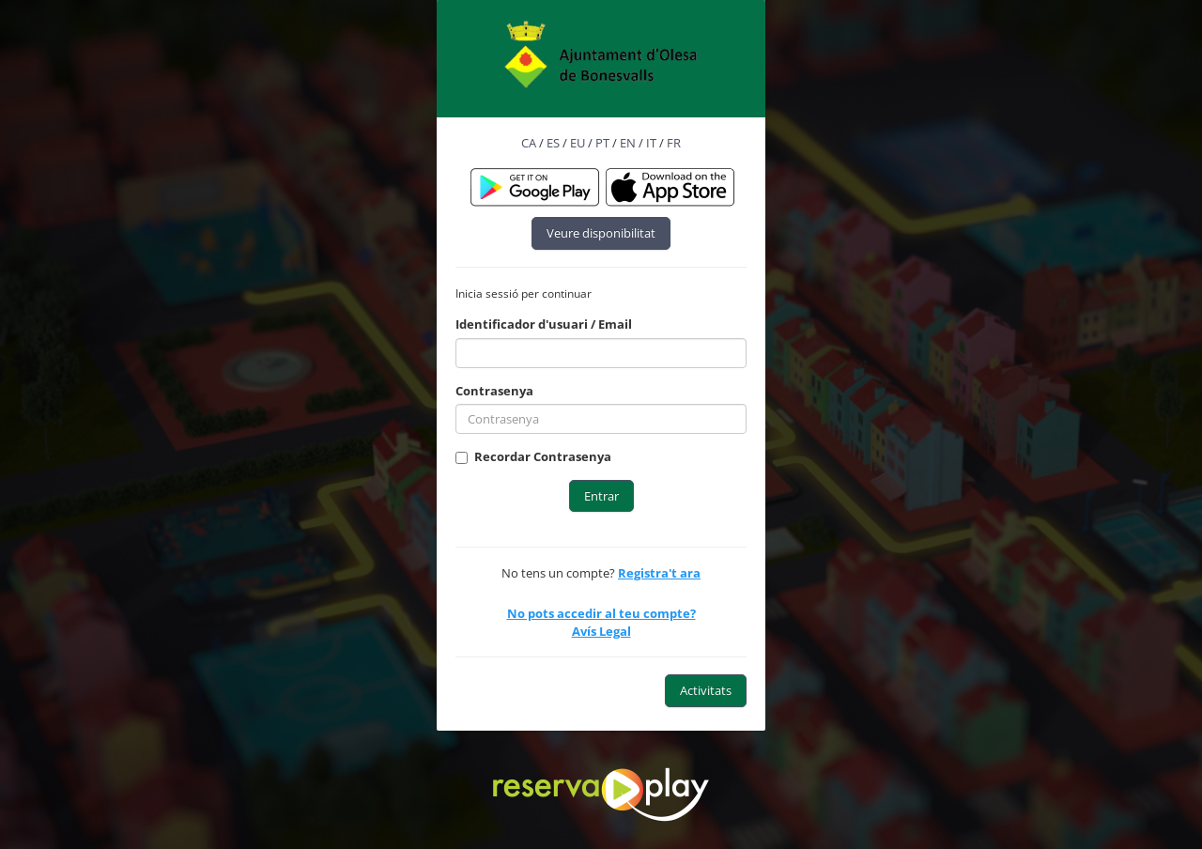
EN (628, 142)
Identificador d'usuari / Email (543, 324)
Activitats (706, 690)
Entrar (601, 495)
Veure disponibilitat (601, 232)
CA (528, 142)
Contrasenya (494, 390)
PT (602, 142)
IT (651, 142)
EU (577, 142)
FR (674, 142)
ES (553, 142)
